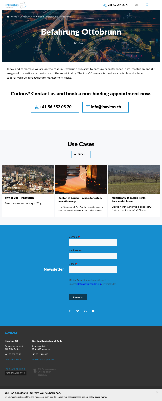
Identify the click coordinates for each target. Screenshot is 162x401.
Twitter (77, 311)
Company (25, 16)
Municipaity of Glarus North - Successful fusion (129, 199)
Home (14, 16)
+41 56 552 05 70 (118, 4)
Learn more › (101, 397)
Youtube (93, 311)
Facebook (70, 311)
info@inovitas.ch (106, 106)
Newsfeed (38, 16)
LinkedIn (85, 311)
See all (82, 154)
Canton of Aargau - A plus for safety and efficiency (80, 200)
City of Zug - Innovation (19, 197)
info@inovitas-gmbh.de (43, 359)
